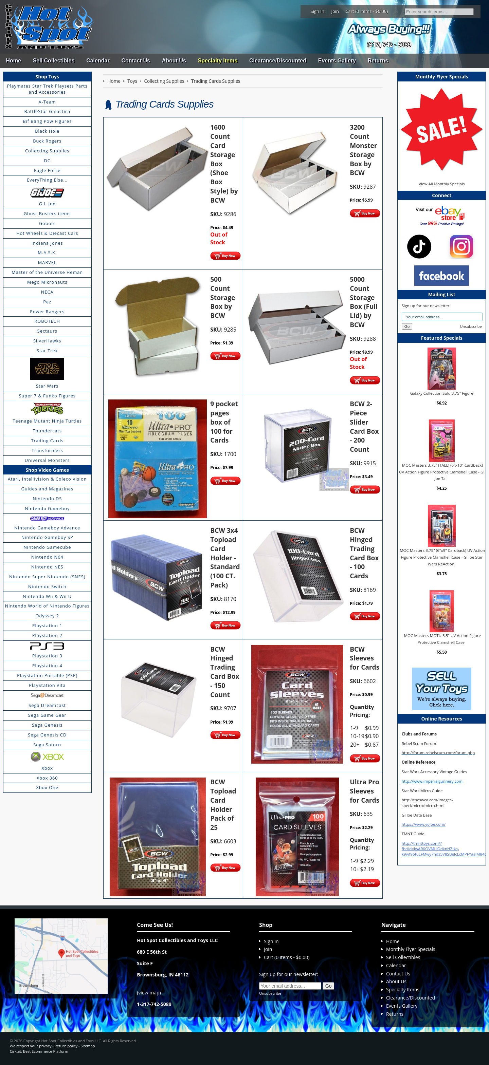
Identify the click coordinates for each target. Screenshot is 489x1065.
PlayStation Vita (47, 685)
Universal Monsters (47, 460)
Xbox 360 (47, 778)
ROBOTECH (47, 321)
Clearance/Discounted (277, 60)
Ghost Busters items (47, 213)
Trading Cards (47, 440)
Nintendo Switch (47, 586)
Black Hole (47, 131)
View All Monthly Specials (442, 183)
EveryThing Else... (47, 180)
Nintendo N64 (47, 557)
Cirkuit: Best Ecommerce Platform (39, 1051)
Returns (378, 60)
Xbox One (47, 787)
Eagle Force (47, 170)
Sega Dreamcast (47, 705)
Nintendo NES (47, 567)
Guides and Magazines (47, 489)
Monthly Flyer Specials (410, 949)
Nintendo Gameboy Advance (47, 528)
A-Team (47, 102)
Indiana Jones (47, 243)
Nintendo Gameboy (47, 508)
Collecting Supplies (47, 151)
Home (13, 60)
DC (47, 160)
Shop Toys (47, 76)
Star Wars (47, 386)
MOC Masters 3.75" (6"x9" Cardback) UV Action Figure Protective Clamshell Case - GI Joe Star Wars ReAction (442, 557)
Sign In (317, 11)
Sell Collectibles (54, 60)
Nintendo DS (47, 499)
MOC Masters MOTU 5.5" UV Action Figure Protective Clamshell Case (442, 639)
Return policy (66, 1045)
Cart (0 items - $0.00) (367, 11)
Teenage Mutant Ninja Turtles (47, 421)
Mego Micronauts (47, 282)
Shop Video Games (47, 470)
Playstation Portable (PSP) (47, 675)
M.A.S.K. (47, 252)
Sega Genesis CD (47, 735)
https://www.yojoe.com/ (424, 824)
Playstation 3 (47, 656)
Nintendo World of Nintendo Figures (47, 606)
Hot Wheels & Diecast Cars (47, 233)
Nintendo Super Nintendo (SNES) (47, 577)
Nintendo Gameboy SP (47, 537)
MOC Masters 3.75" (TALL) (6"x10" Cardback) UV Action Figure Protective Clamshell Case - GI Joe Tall (442, 472)
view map (148, 992)
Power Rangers (47, 312)
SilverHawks (47, 341)
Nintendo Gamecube (47, 547)
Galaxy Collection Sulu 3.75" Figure (441, 393)
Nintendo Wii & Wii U (47, 596)
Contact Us (135, 60)
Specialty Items (218, 60)
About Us (174, 60)
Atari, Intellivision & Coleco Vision (47, 479)
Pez (47, 302)
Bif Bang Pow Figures (47, 121)
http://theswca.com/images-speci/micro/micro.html (427, 802)
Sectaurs (47, 331)
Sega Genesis (47, 725)
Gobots (47, 223)
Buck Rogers (47, 141)
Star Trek (47, 351)
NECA (47, 292)
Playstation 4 (47, 665)
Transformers (47, 450)
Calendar (97, 60)
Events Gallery (337, 60)
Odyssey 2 (47, 616)
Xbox (47, 768)
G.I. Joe (47, 204)
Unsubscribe (471, 326)
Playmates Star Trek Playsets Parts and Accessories (47, 89)
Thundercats (47, 431)
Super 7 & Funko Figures (47, 396)
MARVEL (47, 262)
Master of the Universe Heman (47, 272)
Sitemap (87, 1045)
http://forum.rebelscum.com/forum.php (438, 752)
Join (335, 11)
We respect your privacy (31, 1045)
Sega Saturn (47, 745)
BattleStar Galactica (47, 111)
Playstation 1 (47, 625)
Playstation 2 (47, 635)
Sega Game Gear (47, 715)
